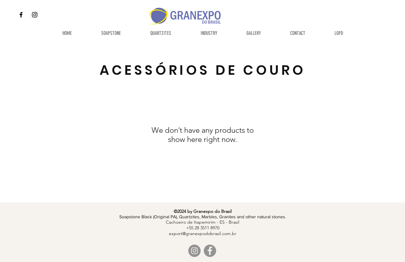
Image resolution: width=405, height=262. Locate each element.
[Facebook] (21, 14)
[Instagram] (34, 14)
